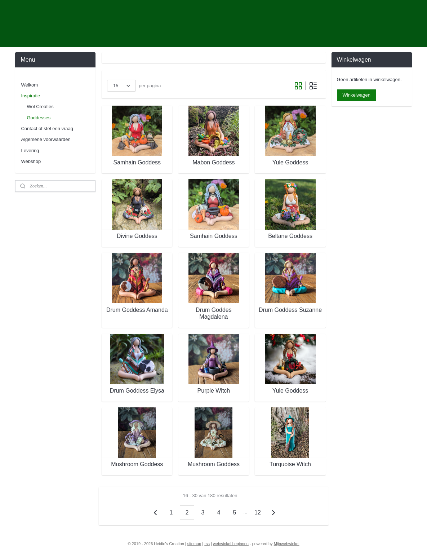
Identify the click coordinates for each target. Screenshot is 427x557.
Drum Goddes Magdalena (214, 313)
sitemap (194, 543)
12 (257, 512)
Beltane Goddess (290, 236)
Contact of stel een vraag (47, 128)
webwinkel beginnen (231, 543)
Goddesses (38, 117)
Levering (30, 150)
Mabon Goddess (213, 162)
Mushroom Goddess (137, 464)
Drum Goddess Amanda (137, 310)
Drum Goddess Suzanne (289, 310)
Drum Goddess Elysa (137, 391)
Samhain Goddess (137, 162)
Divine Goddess (136, 236)
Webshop (31, 161)
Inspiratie (30, 95)
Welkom (29, 85)
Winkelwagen (356, 95)
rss (207, 543)
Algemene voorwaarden (45, 139)
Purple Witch (213, 391)
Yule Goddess (290, 162)
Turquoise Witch (290, 464)
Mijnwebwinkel (286, 543)
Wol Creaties (40, 106)
